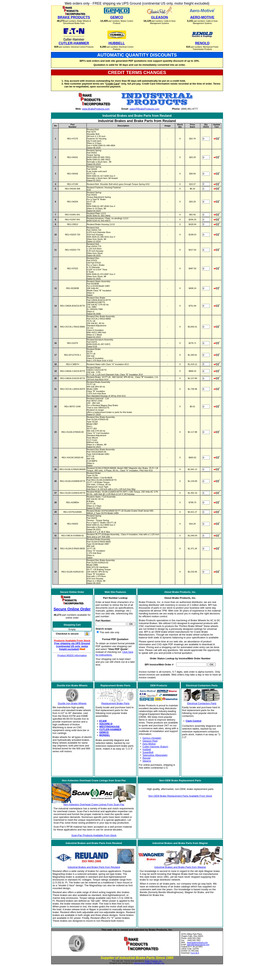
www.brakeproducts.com (197, 942)
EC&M (103, 720)
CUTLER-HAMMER (110, 729)
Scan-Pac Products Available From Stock (93, 835)
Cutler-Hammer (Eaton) (155, 746)
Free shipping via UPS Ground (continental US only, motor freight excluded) (72, 646)
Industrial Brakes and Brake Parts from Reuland (94, 867)
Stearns (147, 760)
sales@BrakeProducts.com (144, 108)
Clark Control (193, 720)
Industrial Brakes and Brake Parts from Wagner (180, 867)
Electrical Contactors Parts (201, 703)
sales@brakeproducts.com (198, 945)
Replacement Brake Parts (115, 703)
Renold (146, 758)
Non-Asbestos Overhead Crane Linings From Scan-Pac (93, 804)
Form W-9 (194, 953)
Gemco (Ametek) (152, 738)
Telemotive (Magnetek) (155, 755)
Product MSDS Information (72, 655)
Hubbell (147, 749)
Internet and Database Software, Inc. (149, 963)
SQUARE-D (105, 723)
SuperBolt (148, 752)
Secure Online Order (72, 609)
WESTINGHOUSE (109, 726)
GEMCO (104, 732)
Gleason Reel (150, 740)
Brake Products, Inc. (153, 961)
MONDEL (104, 735)
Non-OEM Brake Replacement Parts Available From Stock (180, 795)
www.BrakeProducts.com (96, 108)
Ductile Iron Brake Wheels (72, 703)
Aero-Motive (149, 743)
